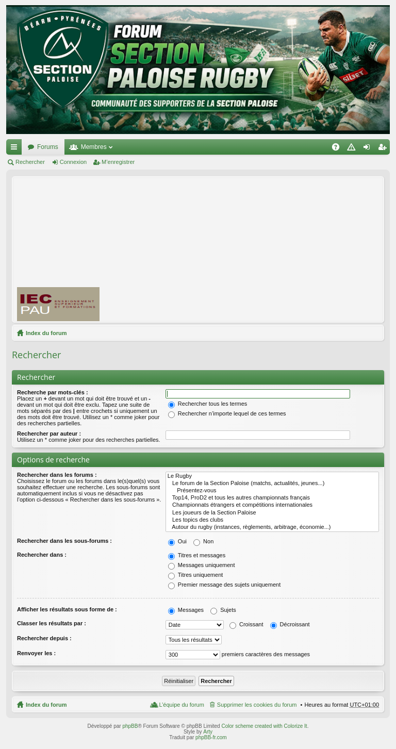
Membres (94, 147)
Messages (186, 610)
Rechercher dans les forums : (57, 475)
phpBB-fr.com (211, 737)
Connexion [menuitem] (369, 149)
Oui (177, 541)
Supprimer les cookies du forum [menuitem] (257, 705)
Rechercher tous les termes (208, 404)
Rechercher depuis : (44, 638)
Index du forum (46, 333)
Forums (47, 147)
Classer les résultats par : (51, 623)
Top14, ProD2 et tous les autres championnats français (272, 498)
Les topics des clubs (272, 520)
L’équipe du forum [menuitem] (181, 705)
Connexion (73, 162)
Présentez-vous (272, 490)
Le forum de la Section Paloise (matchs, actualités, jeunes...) (272, 483)
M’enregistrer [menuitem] (384, 149)
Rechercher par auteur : (49, 433)
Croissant (246, 624)
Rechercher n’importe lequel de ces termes (227, 413)
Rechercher (30, 162)
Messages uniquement (201, 565)
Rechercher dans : (42, 555)
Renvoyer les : (36, 653)
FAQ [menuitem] (339, 149)
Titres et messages (196, 555)
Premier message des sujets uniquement (224, 584)
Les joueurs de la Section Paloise (272, 513)
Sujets (223, 610)
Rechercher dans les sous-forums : (64, 541)
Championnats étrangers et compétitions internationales (272, 505)
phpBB (130, 726)
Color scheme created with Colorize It (264, 726)
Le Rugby (272, 476)
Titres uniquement (195, 575)
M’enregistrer (118, 162)
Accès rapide (16, 149)
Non (203, 541)
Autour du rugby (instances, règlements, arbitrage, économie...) (272, 527)
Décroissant (290, 624)
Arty (207, 732)
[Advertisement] (252, 249)
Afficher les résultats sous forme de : (67, 609)
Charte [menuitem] (353, 149)
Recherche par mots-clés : (52, 392)
